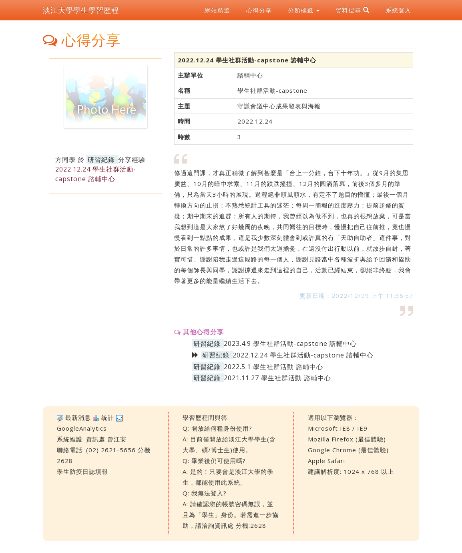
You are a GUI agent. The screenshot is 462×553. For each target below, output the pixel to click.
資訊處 (95, 439)
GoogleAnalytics (82, 428)
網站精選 (217, 10)
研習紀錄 (101, 159)
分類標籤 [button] (303, 10)
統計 (107, 417)
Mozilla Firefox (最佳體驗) (347, 439)
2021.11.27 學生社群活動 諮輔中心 (277, 377)
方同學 (65, 159)
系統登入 (398, 10)
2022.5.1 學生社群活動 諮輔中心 (273, 366)
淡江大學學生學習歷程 (81, 10)
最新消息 (78, 417)
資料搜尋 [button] (352, 10)
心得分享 (259, 10)
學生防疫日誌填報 (82, 471)
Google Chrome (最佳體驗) (348, 450)
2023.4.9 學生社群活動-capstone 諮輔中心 (290, 343)
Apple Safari (326, 461)
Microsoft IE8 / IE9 (338, 428)
